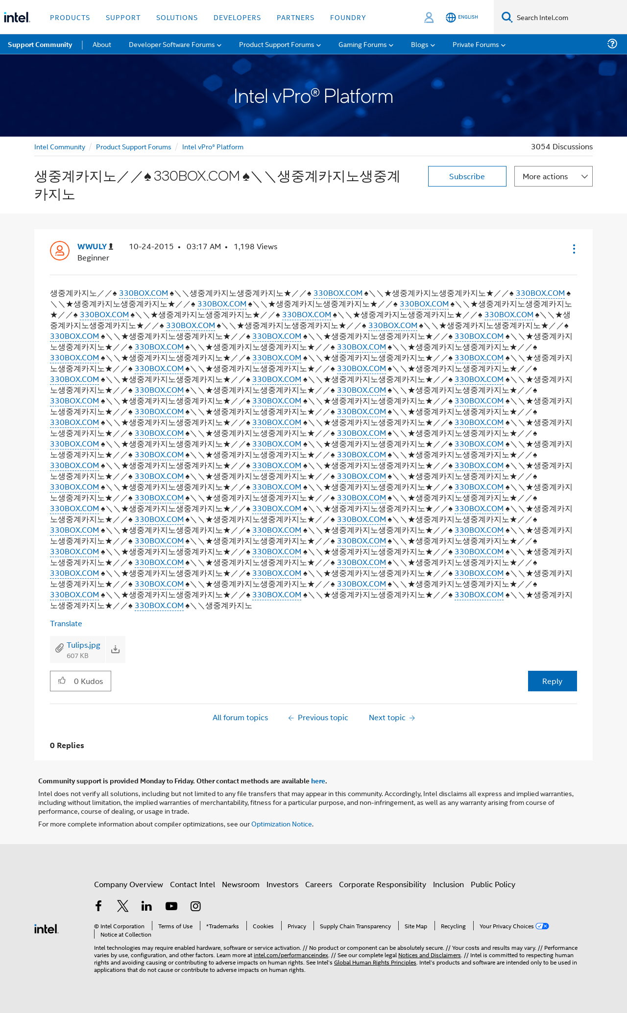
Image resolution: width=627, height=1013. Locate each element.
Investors (282, 884)
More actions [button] (545, 176)
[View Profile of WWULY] (95, 246)
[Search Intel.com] (570, 17)
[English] (462, 17)
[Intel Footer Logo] (46, 927)
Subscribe (467, 176)
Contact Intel (192, 884)
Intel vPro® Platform (212, 146)
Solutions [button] (177, 17)
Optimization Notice (281, 823)
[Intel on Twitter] (123, 907)
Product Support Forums (133, 146)
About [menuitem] (102, 44)
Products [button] (70, 17)
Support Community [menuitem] (40, 44)
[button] (573, 248)
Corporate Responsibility (382, 884)
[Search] (507, 17)
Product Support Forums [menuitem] (276, 44)
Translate (66, 623)
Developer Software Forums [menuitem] (172, 44)
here (318, 780)
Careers (318, 884)
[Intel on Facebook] (98, 907)
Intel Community (59, 146)
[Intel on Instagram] (195, 907)
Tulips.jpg (83, 644)
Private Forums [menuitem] (476, 44)
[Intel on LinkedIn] (147, 907)
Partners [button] (295, 17)
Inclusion (448, 884)
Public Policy (493, 884)
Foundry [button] (348, 17)
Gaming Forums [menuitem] (362, 44)
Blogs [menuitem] (420, 44)
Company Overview (128, 884)
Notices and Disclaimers (429, 954)
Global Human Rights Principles (375, 961)
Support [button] (123, 17)
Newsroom (241, 884)
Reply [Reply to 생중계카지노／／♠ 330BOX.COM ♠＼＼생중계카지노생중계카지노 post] (552, 680)
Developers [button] (237, 17)
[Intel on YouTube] (171, 907)
